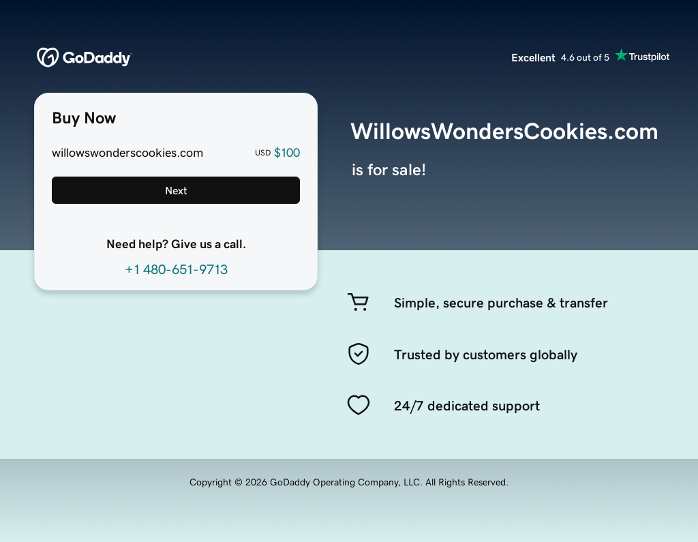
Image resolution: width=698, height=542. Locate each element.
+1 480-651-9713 (176, 269)
